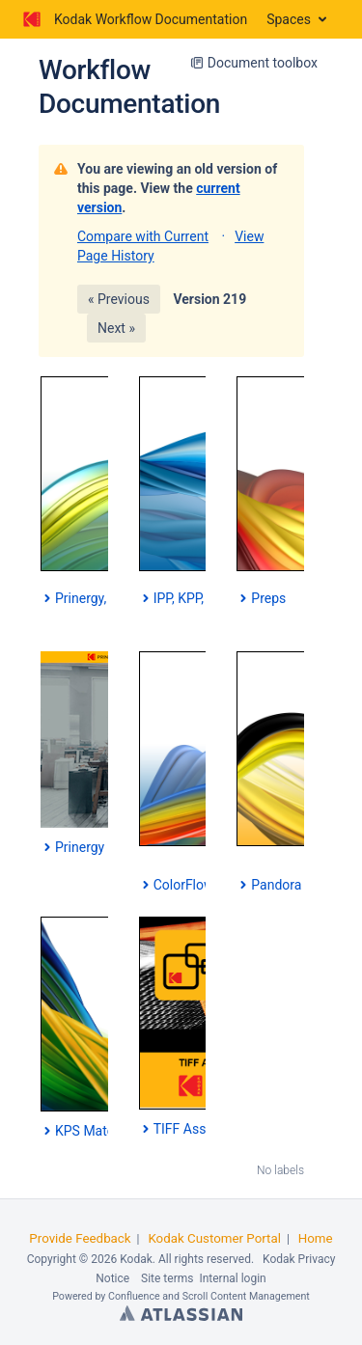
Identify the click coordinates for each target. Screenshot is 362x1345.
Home (315, 1238)
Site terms (167, 1278)
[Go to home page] (133, 19)
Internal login (232, 1278)
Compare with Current (143, 236)
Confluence (134, 1296)
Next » (116, 328)
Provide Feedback (79, 1238)
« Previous (119, 299)
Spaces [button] (288, 19)
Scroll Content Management (246, 1296)
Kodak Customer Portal (214, 1238)
